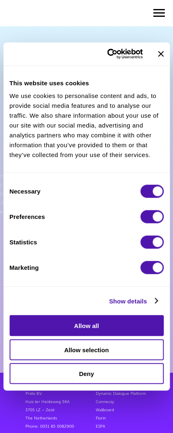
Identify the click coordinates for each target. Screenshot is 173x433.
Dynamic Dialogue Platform (121, 393)
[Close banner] (161, 54)
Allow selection (86, 349)
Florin (101, 418)
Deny (86, 373)
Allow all (86, 325)
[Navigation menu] (159, 13)
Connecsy (105, 401)
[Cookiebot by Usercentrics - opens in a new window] (108, 54)
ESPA (100, 426)
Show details (128, 300)
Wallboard (105, 410)
